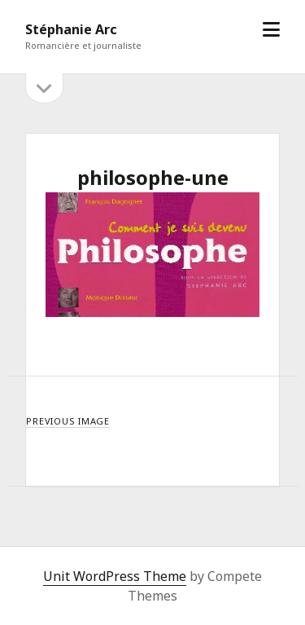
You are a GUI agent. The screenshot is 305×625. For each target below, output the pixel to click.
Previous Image (68, 421)
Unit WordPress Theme (114, 576)
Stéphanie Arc (71, 29)
